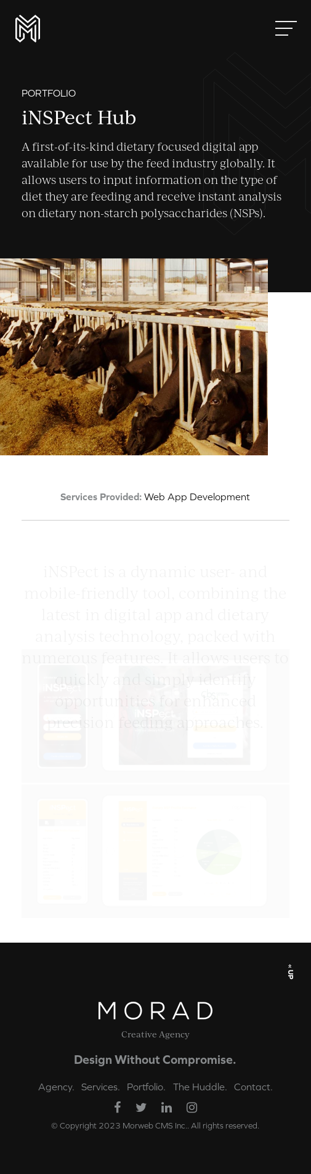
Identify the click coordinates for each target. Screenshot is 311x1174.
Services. (100, 1086)
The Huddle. (200, 1086)
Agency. (56, 1086)
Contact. (253, 1086)
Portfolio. (146, 1086)
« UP (290, 971)
